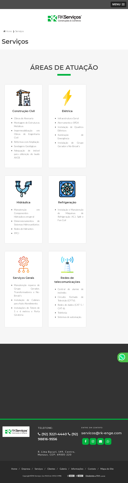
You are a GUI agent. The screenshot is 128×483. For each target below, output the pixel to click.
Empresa (26, 468)
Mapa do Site (107, 468)
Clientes (51, 468)
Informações (77, 468)
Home (14, 468)
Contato (92, 468)
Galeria (63, 468)
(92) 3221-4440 (53, 434)
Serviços (39, 468)
